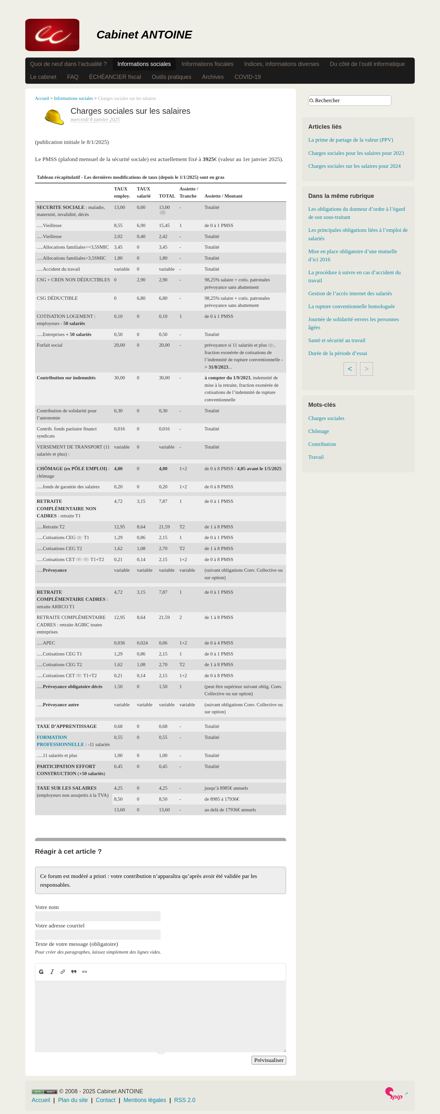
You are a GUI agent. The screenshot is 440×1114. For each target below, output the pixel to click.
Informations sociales (144, 64)
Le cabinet (43, 77)
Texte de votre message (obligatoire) (76, 944)
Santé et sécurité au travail (336, 340)
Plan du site (73, 1100)
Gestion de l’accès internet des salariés (350, 293)
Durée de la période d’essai (337, 353)
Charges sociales (326, 418)
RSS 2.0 (185, 1100)
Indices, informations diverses (281, 64)
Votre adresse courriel (60, 925)
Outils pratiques (171, 77)
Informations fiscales (207, 64)
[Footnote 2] (271, 345)
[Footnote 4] (79, 559)
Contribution (322, 444)
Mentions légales (144, 1100)
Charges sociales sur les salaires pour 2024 (354, 166)
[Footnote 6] (79, 675)
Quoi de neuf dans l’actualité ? (68, 64)
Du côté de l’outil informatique (367, 64)
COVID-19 (247, 77)
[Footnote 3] (79, 537)
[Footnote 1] (163, 213)
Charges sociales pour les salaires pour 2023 (356, 153)
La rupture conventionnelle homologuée (351, 306)
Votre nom (47, 907)
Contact (106, 1100)
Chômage (318, 431)
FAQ (72, 77)
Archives (213, 77)
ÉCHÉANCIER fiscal (115, 77)
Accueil (42, 98)
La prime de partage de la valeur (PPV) (350, 140)
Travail (316, 457)
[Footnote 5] (87, 559)
